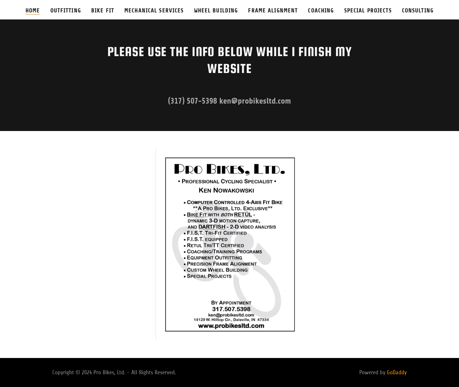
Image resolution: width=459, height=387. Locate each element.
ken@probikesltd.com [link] (255, 101)
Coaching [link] (321, 10)
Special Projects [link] (368, 10)
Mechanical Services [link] (154, 10)
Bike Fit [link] (102, 10)
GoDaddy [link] (397, 372)
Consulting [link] (417, 10)
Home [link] (33, 10)
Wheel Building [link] (216, 10)
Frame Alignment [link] (273, 10)
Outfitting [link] (65, 10)
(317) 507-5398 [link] (192, 101)
